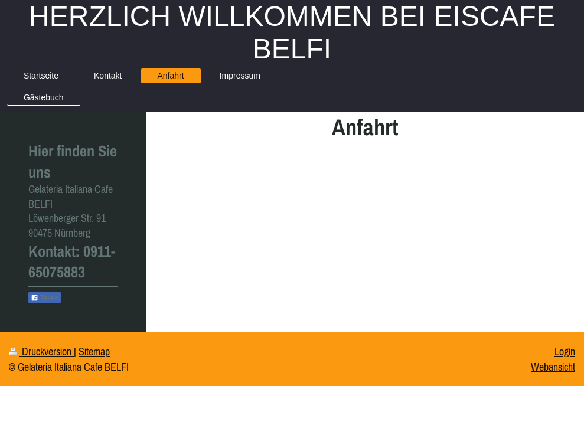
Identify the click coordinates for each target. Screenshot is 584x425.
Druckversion (41, 351)
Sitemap (94, 351)
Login (564, 351)
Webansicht (553, 367)
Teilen (44, 298)
